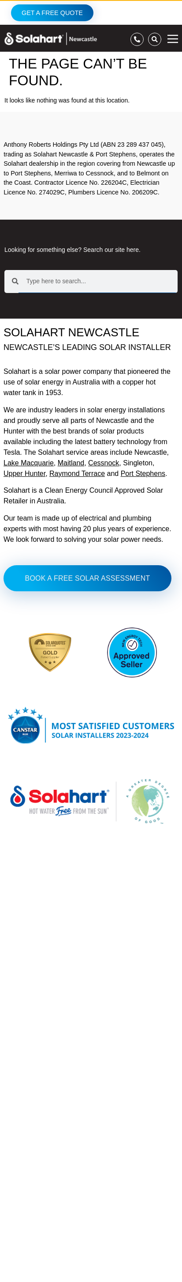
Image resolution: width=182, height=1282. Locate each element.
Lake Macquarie (29, 463)
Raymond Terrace (77, 473)
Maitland (71, 463)
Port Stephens (143, 473)
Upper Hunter (24, 473)
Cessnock (103, 463)
